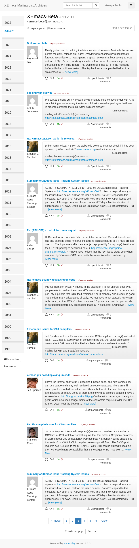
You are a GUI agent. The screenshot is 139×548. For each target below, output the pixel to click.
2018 (8, 124)
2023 (8, 67)
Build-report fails (37, 43)
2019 (8, 112)
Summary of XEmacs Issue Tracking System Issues (58, 180)
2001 (8, 315)
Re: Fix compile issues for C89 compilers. (52, 424)
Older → (106, 520)
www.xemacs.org (86, 149)
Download (10, 366)
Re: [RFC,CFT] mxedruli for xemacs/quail (52, 230)
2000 (8, 326)
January (9, 30)
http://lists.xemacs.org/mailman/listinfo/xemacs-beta (74, 117)
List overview (11, 359)
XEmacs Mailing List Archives (25, 5)
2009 (8, 225)
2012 (8, 191)
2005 (8, 270)
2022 (8, 79)
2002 (8, 304)
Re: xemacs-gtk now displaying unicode (51, 279)
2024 (8, 56)
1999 (8, 338)
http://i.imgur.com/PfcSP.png (77, 396)
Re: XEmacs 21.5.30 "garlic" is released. (51, 138)
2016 (8, 146)
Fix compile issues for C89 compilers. (50, 329)
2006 (8, 259)
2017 (8, 135)
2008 (8, 236)
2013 (8, 180)
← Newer (56, 520)
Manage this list (113, 5)
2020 (8, 101)
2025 (8, 45)
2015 (8, 157)
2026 (8, 22)
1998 (8, 349)
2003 (8, 293)
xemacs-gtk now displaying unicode (49, 375)
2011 (8, 202)
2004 (8, 281)
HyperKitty (69, 543)
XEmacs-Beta (43, 16)
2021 (8, 90)
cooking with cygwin (39, 92)
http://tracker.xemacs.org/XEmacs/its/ (78, 191)
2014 (8, 169)
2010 (8, 214)
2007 (8, 247)
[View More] (71, 72)
